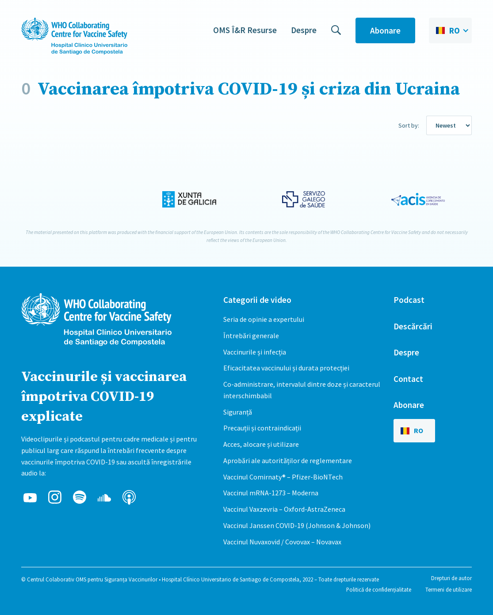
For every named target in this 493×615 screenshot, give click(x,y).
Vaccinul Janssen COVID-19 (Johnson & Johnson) (297, 525)
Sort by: (408, 125)
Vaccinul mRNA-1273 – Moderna (270, 492)
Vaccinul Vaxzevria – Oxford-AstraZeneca (284, 509)
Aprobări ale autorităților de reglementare (287, 460)
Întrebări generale (251, 335)
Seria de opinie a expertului (263, 319)
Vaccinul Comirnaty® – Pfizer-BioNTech (283, 476)
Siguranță (237, 411)
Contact (408, 379)
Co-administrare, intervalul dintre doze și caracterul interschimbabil (301, 390)
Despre (304, 30)
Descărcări (413, 326)
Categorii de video (257, 299)
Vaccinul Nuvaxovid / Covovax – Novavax (282, 541)
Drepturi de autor (451, 577)
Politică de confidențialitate (378, 589)
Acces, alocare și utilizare (261, 444)
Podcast (409, 299)
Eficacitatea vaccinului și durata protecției (286, 367)
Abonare (385, 30)
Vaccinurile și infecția (254, 351)
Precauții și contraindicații (262, 427)
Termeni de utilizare (448, 589)
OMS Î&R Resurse (245, 30)
